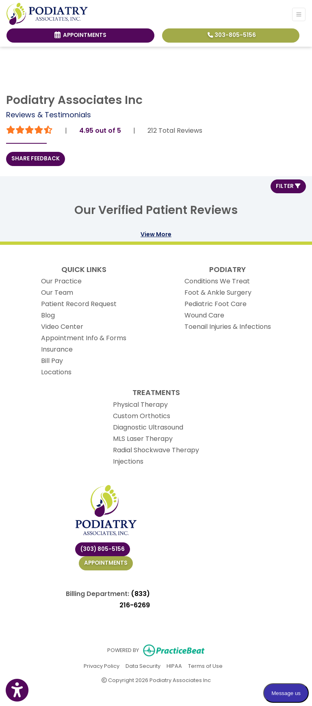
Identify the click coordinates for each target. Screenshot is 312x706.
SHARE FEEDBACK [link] (35, 158)
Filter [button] (288, 186)
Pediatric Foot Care (215, 304)
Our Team (57, 292)
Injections (128, 461)
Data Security (143, 665)
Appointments (106, 563)
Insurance (57, 349)
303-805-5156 (232, 35)
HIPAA (174, 665)
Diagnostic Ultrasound (148, 427)
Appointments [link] (80, 35)
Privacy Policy (101, 665)
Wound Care (204, 315)
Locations (56, 372)
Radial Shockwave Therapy (156, 450)
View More (156, 234)
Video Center (62, 326)
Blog (48, 315)
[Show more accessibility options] (17, 690)
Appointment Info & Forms (83, 338)
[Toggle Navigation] (299, 14)
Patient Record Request (79, 304)
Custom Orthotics (141, 416)
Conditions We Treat (217, 281)
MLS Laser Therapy (143, 438)
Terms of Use (205, 665)
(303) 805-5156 (102, 549)
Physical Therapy (140, 404)
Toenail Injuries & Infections (227, 326)
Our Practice (61, 281)
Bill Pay (52, 360)
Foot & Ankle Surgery (217, 292)
